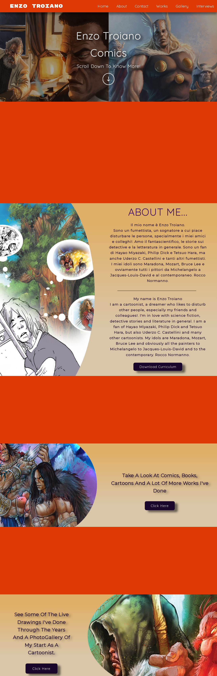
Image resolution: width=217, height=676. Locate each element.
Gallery (182, 6)
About (121, 6)
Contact (141, 6)
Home (103, 6)
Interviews (205, 6)
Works (162, 6)
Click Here (160, 506)
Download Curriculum (157, 367)
